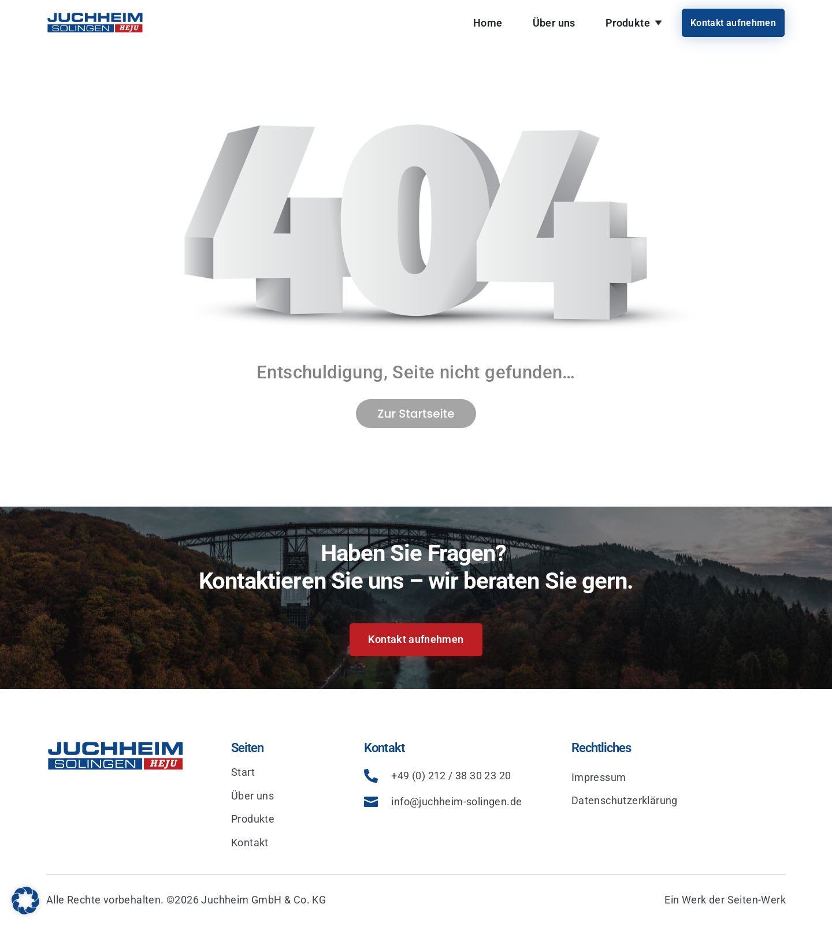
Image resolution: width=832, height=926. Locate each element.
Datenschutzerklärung (624, 800)
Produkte (628, 23)
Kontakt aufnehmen (733, 22)
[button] (25, 900)
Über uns (554, 23)
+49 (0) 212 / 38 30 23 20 (451, 775)
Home (488, 23)
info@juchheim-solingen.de (456, 801)
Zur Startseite (415, 414)
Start (243, 772)
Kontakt (250, 842)
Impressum (598, 777)
